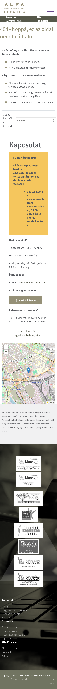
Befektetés (8, 617)
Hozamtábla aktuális (13, 634)
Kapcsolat (7, 652)
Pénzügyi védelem (12, 614)
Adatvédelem (23, 679)
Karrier (5, 655)
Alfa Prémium (9, 648)
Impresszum (36, 679)
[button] (28, 370)
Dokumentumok (11, 627)
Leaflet (50, 402)
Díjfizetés (7, 638)
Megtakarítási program (15, 610)
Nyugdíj (6, 606)
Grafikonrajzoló (10, 631)
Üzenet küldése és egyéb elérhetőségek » (27, 333)
